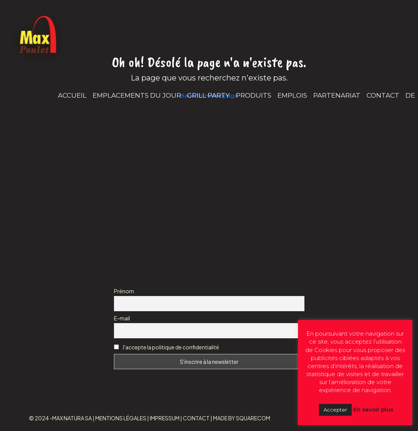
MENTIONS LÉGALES (120, 418)
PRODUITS (253, 95)
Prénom (124, 291)
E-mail (122, 318)
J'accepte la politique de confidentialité (170, 347)
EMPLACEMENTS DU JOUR (137, 95)
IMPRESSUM (164, 418)
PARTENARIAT (336, 95)
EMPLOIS (292, 95)
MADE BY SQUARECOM (241, 418)
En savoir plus (373, 409)
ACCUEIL (72, 95)
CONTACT (383, 95)
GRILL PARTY (208, 95)
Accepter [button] (335, 410)
